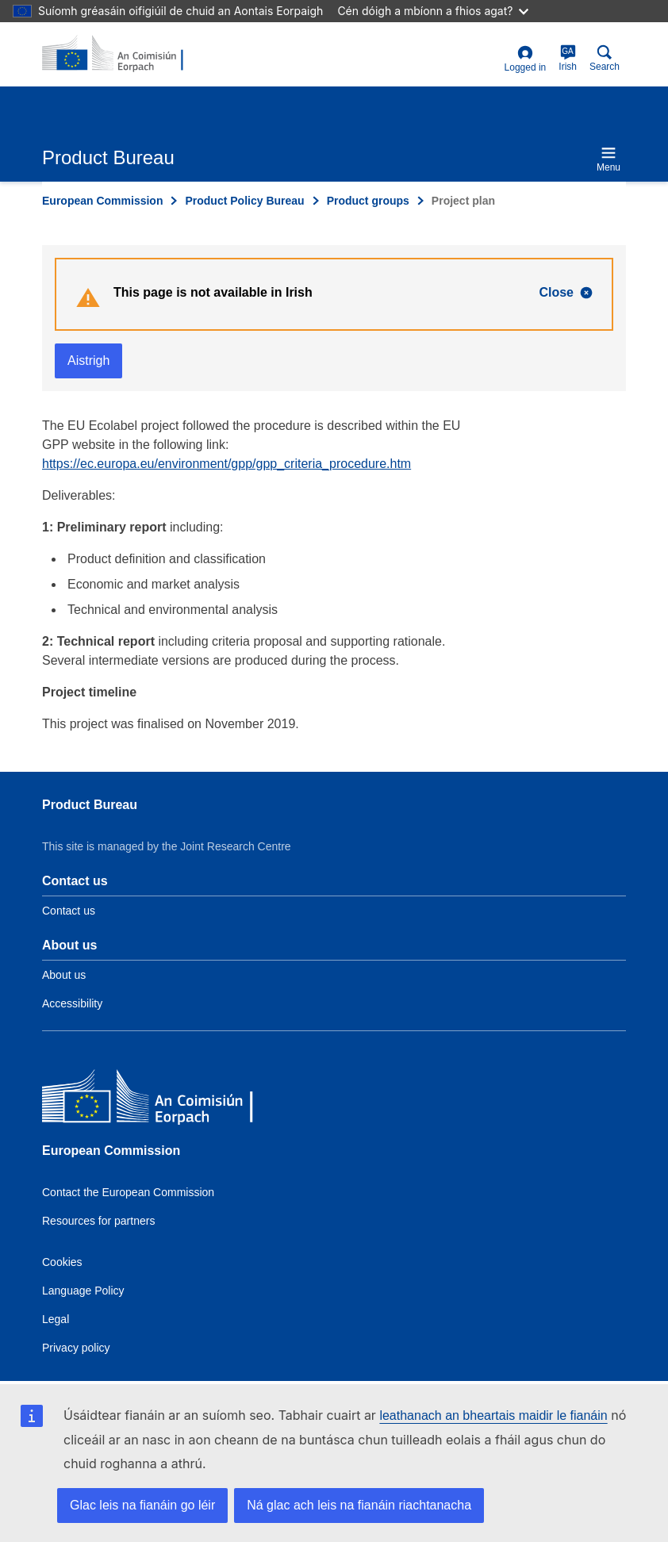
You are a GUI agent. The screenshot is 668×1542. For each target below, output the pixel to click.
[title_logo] (119, 54)
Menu (608, 159)
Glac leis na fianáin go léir (142, 1505)
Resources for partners (98, 1220)
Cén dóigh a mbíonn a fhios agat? (432, 10)
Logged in (526, 59)
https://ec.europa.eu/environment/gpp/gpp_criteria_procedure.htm (226, 463)
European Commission (102, 200)
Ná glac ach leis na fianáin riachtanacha (359, 1505)
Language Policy (83, 1290)
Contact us (68, 910)
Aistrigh (88, 360)
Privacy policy (76, 1347)
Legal (55, 1319)
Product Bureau (89, 804)
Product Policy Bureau (244, 200)
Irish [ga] (568, 58)
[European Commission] (157, 1099)
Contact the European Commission (128, 1192)
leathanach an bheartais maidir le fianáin (493, 1415)
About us (64, 975)
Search (604, 58)
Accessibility (72, 1003)
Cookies (62, 1262)
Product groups (368, 200)
